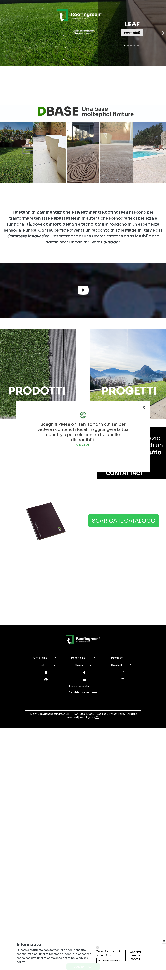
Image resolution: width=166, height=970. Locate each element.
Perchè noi (83, 657)
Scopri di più (132, 32)
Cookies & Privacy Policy (110, 713)
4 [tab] (134, 45)
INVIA (117, 604)
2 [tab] (128, 45)
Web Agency (87, 717)
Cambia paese (83, 692)
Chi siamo (44, 657)
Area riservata (83, 686)
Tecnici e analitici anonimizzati (108, 953)
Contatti (121, 665)
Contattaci (124, 473)
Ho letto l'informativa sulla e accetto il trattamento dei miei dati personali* (76, 616)
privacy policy (67, 616)
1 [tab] (124, 45)
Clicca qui (83, 444)
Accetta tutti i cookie (135, 955)
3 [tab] (131, 45)
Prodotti (121, 657)
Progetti (45, 665)
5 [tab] (137, 45)
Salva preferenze (109, 960)
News (83, 665)
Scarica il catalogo (123, 520)
